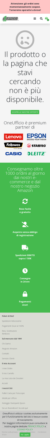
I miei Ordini (7, 368)
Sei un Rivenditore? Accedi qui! (15, 408)
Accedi (5, 383)
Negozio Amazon (9, 348)
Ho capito (25, 434)
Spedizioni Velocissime (11, 321)
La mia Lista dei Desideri (12, 378)
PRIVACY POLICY (36, 426)
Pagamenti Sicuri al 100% (13, 326)
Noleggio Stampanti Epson (13, 403)
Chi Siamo (6, 343)
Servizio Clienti (8, 358)
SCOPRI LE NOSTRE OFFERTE (25, 112)
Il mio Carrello (8, 373)
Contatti (5, 353)
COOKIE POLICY (25, 429)
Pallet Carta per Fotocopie (13, 393)
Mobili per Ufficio (9, 398)
